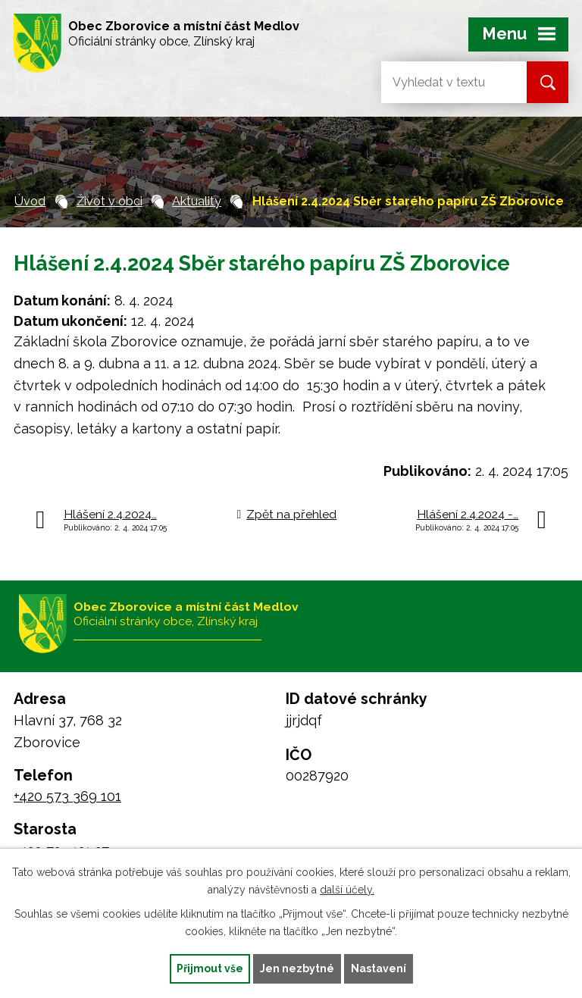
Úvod (29, 201)
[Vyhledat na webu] (441, 82)
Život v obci (109, 201)
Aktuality (196, 201)
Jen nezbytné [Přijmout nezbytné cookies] (297, 968)
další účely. (347, 890)
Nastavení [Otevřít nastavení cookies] (378, 968)
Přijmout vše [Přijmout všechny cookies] (210, 968)
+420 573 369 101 (67, 796)
